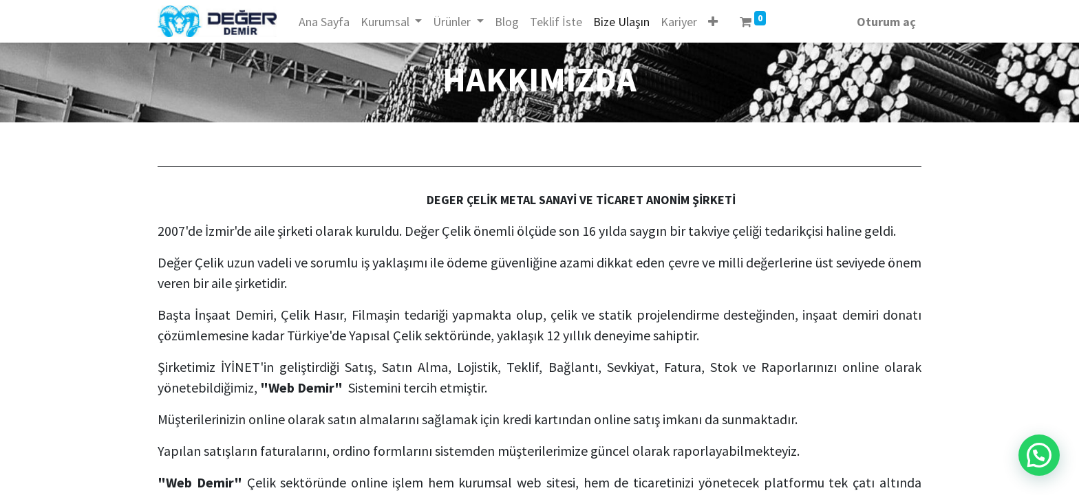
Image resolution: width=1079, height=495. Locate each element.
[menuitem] (324, 21)
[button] (713, 21)
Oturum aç (886, 22)
